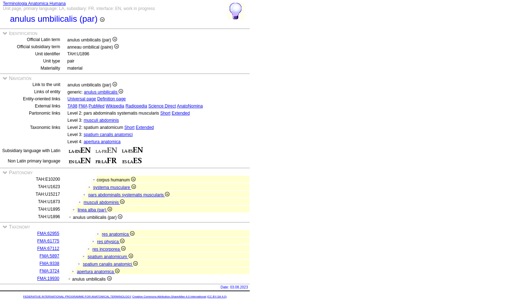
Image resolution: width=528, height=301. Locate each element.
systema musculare (114, 187)
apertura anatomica (101, 141)
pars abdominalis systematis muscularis (129, 194)
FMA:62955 (48, 233)
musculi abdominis (101, 120)
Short (165, 113)
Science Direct (162, 106)
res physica (111, 241)
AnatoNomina (190, 106)
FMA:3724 (49, 271)
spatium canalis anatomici (107, 134)
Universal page (81, 98)
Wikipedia (115, 106)
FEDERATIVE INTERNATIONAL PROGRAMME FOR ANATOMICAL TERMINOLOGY (77, 296)
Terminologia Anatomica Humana (34, 3)
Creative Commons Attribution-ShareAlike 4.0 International (169, 296)
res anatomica (118, 234)
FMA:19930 (48, 278)
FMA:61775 (48, 241)
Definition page (111, 98)
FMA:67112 (48, 248)
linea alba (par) (95, 209)
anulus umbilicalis (103, 92)
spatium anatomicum (110, 256)
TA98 (72, 106)
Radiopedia (136, 106)
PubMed (96, 106)
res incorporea (109, 249)
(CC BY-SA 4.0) (217, 296)
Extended (181, 113)
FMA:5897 (49, 256)
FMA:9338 (49, 263)
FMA (82, 106)
